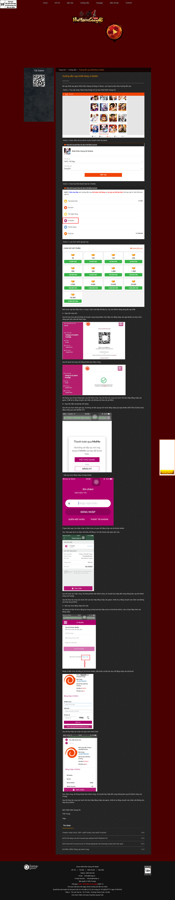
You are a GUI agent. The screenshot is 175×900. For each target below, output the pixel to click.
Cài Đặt (81, 870)
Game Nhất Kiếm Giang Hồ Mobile (87, 867)
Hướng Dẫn (84, 3)
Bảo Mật (101, 870)
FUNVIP (129, 3)
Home (45, 3)
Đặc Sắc (70, 3)
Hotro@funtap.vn (89, 876)
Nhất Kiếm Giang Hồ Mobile (88, 17)
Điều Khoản (114, 3)
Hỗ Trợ (57, 3)
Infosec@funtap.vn (93, 878)
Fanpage (99, 3)
